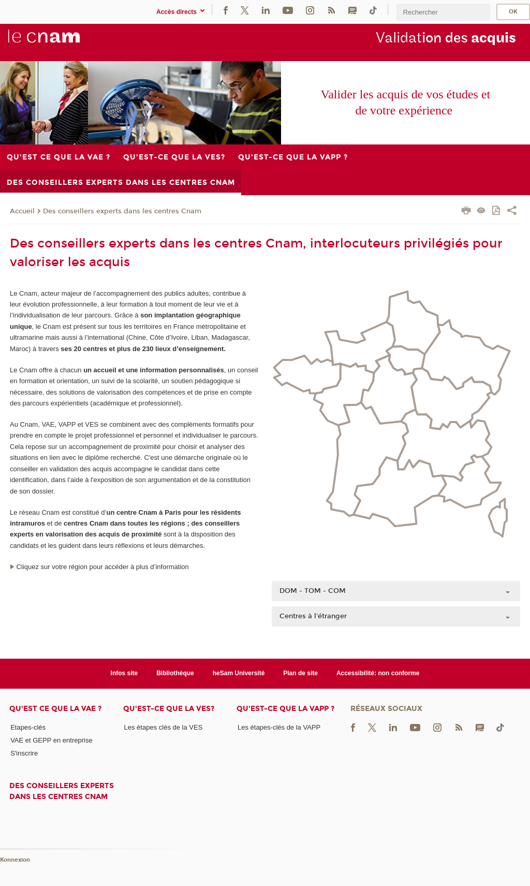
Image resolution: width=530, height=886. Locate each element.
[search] (443, 12)
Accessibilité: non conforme (378, 673)
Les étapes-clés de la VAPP (279, 727)
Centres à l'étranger (313, 616)
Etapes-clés (28, 727)
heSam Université (239, 673)
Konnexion (15, 859)
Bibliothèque (175, 673)
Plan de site (300, 673)
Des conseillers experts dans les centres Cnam (122, 211)
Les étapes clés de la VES (163, 727)
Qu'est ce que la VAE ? (55, 708)
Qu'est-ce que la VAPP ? (285, 708)
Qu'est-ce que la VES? (168, 708)
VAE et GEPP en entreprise (51, 740)
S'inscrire (24, 753)
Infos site (124, 673)
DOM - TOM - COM (312, 591)
